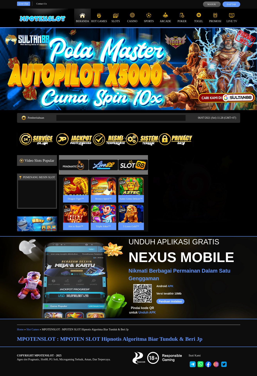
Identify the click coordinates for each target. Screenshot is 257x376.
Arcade (165, 18)
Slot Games (32, 329)
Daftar (231, 4)
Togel (198, 18)
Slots (115, 18)
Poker (182, 18)
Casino (132, 18)
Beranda (82, 18)
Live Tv (231, 18)
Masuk (211, 4)
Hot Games (99, 18)
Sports (149, 18)
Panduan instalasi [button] (170, 301)
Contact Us (41, 3)
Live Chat (23, 3)
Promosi (215, 18)
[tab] (73, 165)
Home (20, 329)
